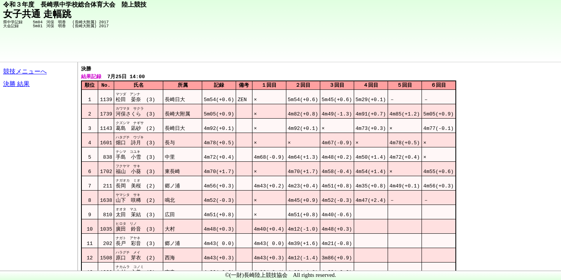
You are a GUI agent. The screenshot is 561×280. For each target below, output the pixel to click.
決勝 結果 (16, 83)
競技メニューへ (25, 71)
